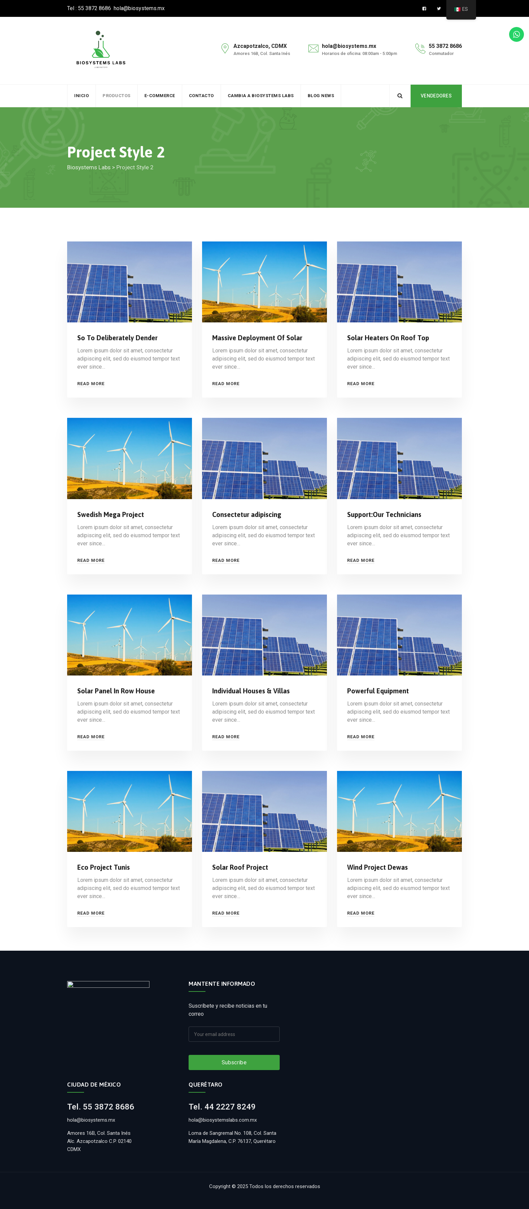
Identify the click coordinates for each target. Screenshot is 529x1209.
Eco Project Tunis (103, 867)
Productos (117, 95)
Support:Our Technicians (384, 514)
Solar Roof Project (240, 867)
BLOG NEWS (321, 95)
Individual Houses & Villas (251, 691)
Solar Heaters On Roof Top (388, 338)
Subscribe (234, 1062)
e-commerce (159, 95)
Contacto (201, 95)
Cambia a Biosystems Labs (261, 95)
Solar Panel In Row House (116, 691)
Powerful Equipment (378, 691)
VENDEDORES (436, 95)
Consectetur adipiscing (246, 514)
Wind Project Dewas (377, 867)
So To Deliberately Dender (117, 338)
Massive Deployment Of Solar (257, 338)
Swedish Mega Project (110, 514)
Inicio (81, 95)
